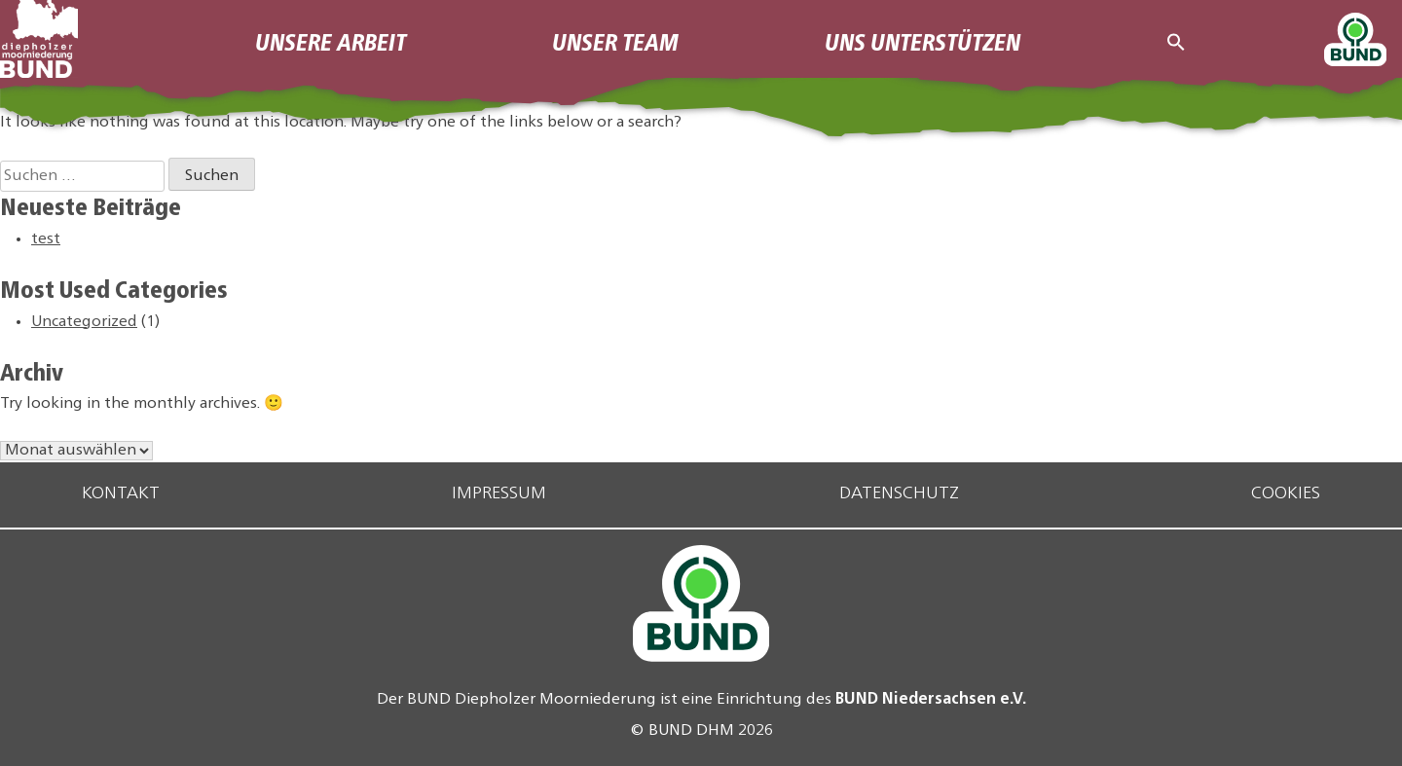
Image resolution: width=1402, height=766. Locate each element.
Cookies (1285, 494)
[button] (1176, 37)
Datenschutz (899, 494)
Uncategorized (84, 322)
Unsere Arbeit (330, 40)
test (45, 239)
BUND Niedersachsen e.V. (930, 697)
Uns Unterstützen (922, 40)
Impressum (499, 494)
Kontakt (121, 494)
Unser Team (615, 40)
